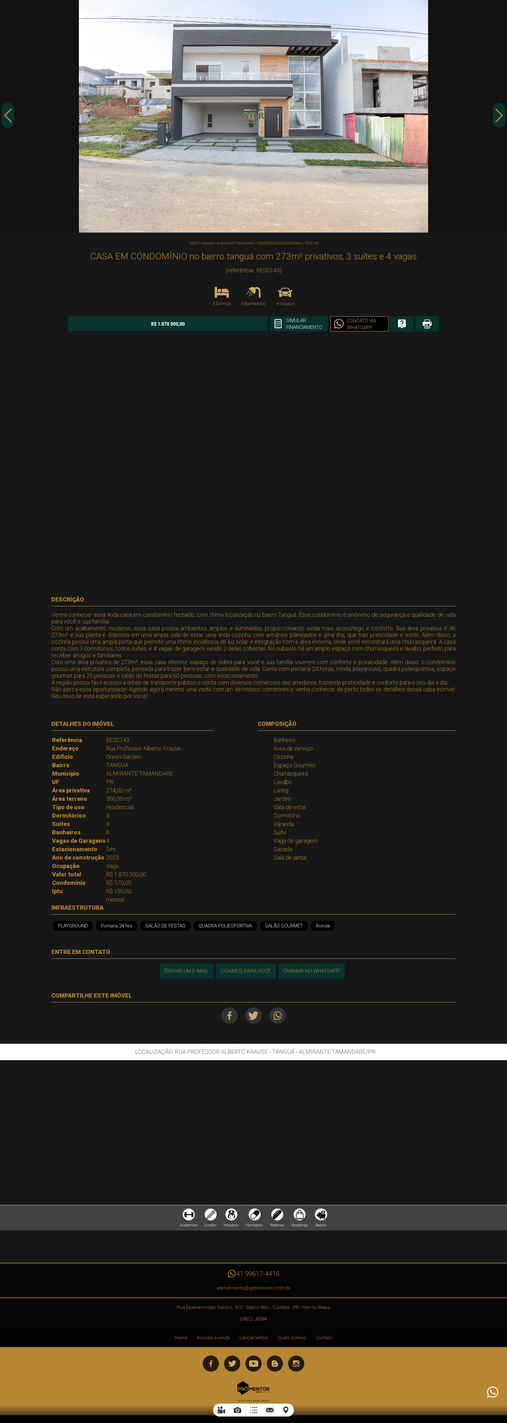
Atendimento (492, 1392)
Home (181, 1339)
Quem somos (292, 1339)
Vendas (207, 243)
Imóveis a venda (213, 1339)
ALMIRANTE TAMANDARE (235, 243)
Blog (275, 1365)
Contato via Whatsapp (334, 324)
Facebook (228, 1015)
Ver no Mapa (316, 1309)
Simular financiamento (274, 324)
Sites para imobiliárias (253, 1402)
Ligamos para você (246, 971)
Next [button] (498, 117)
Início (193, 243)
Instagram (296, 1365)
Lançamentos (254, 1339)
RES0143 (311, 243)
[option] (253, 116)
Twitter (254, 1015)
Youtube (253, 1365)
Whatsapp (279, 1015)
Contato (324, 1339)
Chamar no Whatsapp (312, 971)
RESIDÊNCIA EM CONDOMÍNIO (280, 243)
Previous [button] (8, 117)
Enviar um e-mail (186, 971)
